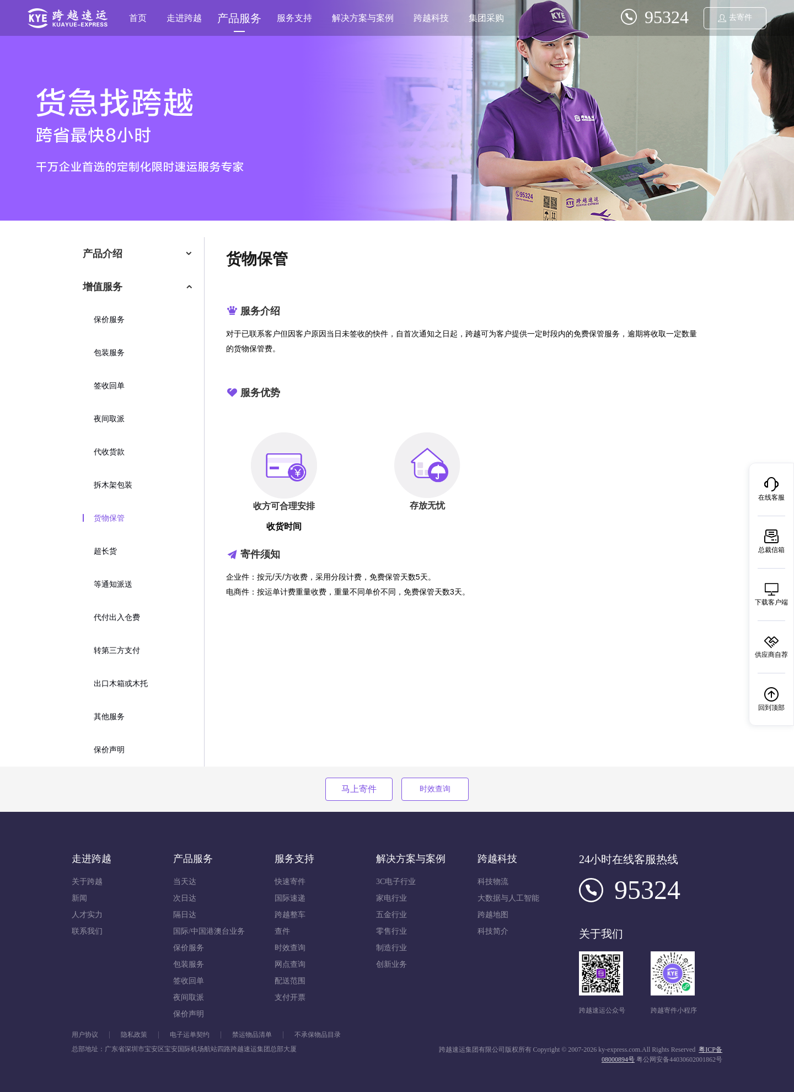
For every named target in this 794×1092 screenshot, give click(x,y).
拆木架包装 (113, 485)
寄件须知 (260, 554)
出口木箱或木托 (121, 683)
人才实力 (87, 915)
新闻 (79, 898)
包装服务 (109, 353)
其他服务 (109, 717)
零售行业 (391, 931)
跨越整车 (290, 915)
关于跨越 (87, 881)
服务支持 (294, 18)
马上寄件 (359, 789)
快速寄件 (290, 881)
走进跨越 (184, 18)
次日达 (184, 898)
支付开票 (290, 997)
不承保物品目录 (317, 1035)
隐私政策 (134, 1035)
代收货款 (109, 452)
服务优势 (260, 392)
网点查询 (290, 964)
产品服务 (239, 18)
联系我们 (87, 931)
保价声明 (109, 750)
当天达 (184, 881)
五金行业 (391, 915)
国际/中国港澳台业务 (209, 931)
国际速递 (290, 898)
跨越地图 (493, 915)
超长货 (105, 551)
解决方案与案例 (363, 18)
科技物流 (493, 881)
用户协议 (85, 1035)
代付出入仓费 (117, 617)
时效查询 (435, 789)
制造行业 (391, 948)
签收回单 (109, 386)
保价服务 (109, 319)
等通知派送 (113, 584)
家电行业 (391, 898)
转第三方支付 (117, 650)
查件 (282, 931)
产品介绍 (102, 253)
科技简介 (493, 931)
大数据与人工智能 (508, 898)
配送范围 (290, 981)
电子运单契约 (190, 1035)
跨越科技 (431, 18)
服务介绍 (260, 311)
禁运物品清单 (252, 1035)
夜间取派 (109, 419)
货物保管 (109, 518)
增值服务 (102, 286)
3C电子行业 (396, 881)
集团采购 (486, 18)
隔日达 (184, 915)
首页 (138, 18)
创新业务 (391, 964)
